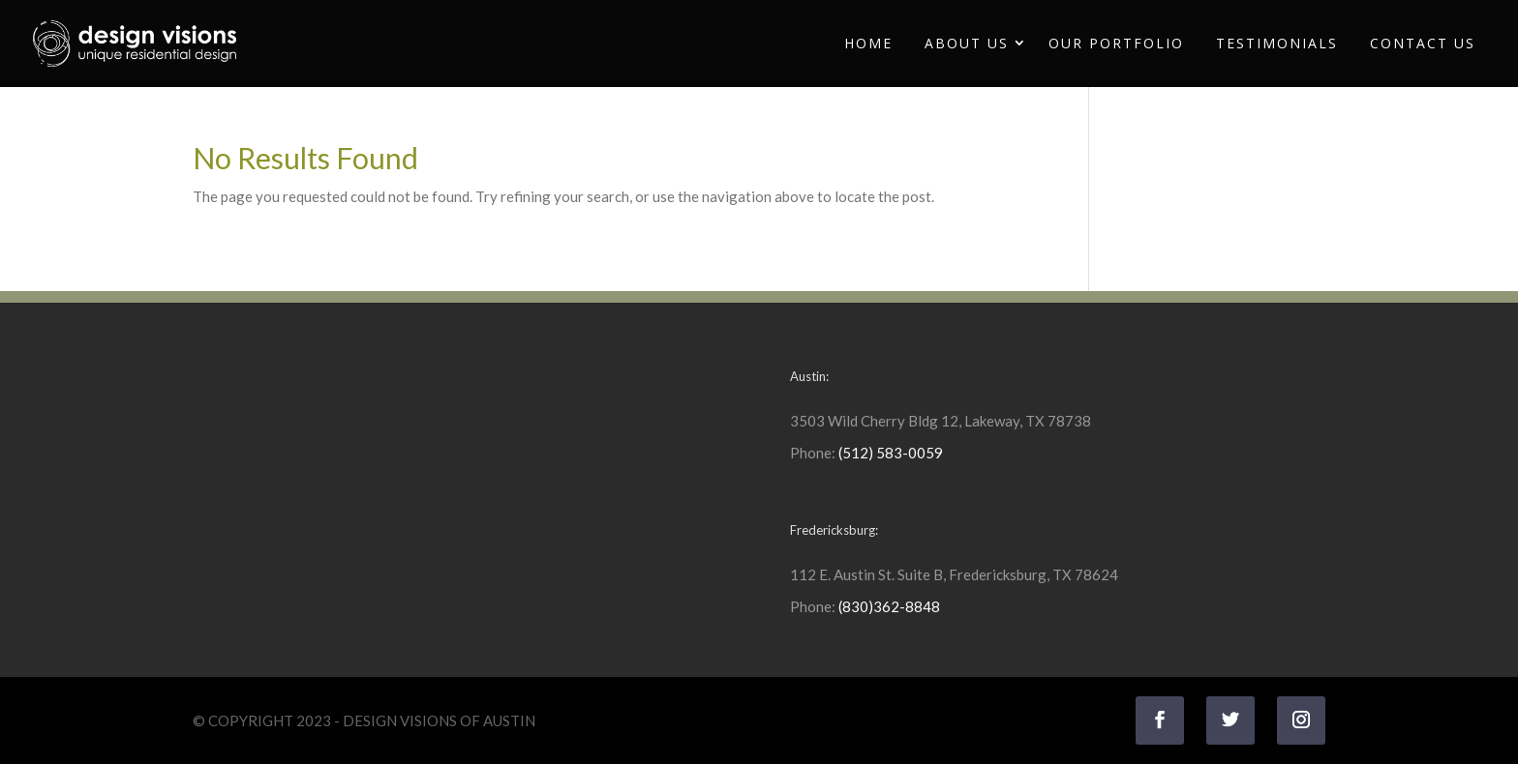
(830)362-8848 (889, 606)
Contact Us (1422, 43)
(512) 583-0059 (890, 452)
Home (868, 43)
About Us (967, 43)
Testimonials (1277, 43)
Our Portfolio (1116, 43)
